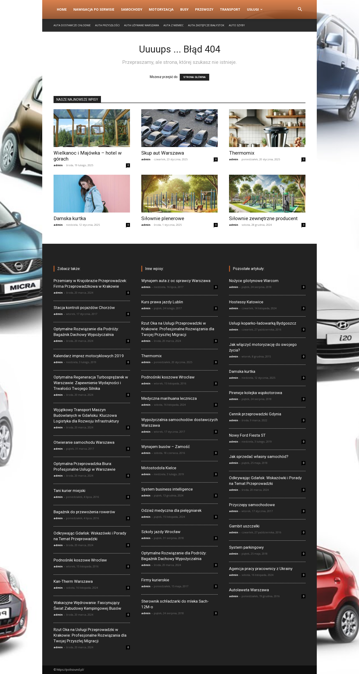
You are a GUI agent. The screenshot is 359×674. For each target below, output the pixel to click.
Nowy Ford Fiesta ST (247, 435)
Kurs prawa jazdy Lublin (162, 302)
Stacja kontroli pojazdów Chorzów (84, 307)
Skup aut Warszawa (162, 153)
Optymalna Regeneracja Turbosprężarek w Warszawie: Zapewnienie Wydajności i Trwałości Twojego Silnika (91, 383)
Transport (230, 9)
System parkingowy (246, 547)
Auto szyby (237, 25)
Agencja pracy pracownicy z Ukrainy (260, 568)
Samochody (131, 9)
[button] (299, 10)
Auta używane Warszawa (141, 25)
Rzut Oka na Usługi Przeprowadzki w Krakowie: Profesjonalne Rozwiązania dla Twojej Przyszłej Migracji (90, 635)
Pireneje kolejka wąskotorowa (255, 392)
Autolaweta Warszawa (249, 589)
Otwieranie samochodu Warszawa (84, 442)
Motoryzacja (161, 9)
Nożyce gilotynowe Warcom (254, 280)
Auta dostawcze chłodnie (72, 25)
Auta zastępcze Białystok (206, 25)
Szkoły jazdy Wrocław (160, 531)
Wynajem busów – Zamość (165, 446)
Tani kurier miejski (69, 490)
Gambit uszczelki (244, 526)
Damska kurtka (70, 218)
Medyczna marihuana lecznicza (169, 398)
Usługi (255, 9)
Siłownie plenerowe (162, 218)
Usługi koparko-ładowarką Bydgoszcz (262, 323)
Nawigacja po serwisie (93, 9)
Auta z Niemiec (173, 25)
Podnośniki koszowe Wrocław (80, 560)
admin (58, 165)
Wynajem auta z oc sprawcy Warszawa (175, 280)
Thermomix (241, 153)
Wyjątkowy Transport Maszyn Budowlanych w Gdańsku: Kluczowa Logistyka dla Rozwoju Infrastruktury (86, 415)
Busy (184, 9)
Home (62, 9)
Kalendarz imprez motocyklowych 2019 (89, 355)
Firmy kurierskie (155, 580)
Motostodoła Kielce (158, 467)
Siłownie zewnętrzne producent (263, 218)
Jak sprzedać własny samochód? (258, 456)
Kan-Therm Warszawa (73, 581)
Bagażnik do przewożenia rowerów (84, 511)
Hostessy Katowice (246, 302)
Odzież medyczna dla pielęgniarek (171, 510)
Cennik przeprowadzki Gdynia (255, 414)
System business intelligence (167, 489)
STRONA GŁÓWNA (194, 77)
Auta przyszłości (107, 25)
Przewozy (204, 9)
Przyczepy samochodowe (252, 504)
